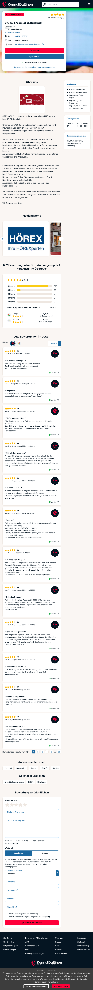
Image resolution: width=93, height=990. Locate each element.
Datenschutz (30, 938)
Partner (58, 946)
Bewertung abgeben (46, 67)
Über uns (59, 938)
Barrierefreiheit (61, 953)
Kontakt (58, 950)
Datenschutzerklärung (19, 917)
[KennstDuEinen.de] (17, 4)
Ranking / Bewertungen (34, 953)
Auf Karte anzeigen (12, 32)
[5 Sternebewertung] (25, 805)
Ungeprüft (53, 307)
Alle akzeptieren (61, 986)
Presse (58, 942)
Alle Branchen (8, 942)
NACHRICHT (34, 57)
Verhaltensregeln (11, 843)
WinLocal (81, 942)
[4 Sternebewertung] (20, 805)
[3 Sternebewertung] (16, 805)
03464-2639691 (21, 36)
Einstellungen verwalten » (46, 982)
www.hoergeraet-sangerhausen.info (29, 44)
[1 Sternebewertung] (7, 805)
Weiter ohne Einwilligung (36, 986)
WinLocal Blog (83, 946)
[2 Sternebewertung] (12, 805)
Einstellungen (42, 938)
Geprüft (53, 372)
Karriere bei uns (83, 950)
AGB (12, 914)
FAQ (27, 950)
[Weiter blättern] (61, 239)
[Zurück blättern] (2, 239)
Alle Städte (7, 938)
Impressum (81, 938)
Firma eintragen (9, 950)
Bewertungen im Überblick (25, 67)
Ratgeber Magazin (10, 946)
